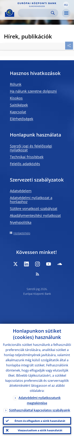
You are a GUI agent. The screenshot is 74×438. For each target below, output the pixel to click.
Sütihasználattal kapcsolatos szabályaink (39, 410)
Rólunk (15, 84)
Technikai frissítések (26, 156)
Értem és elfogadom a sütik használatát (40, 421)
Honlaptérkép (21, 233)
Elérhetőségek (21, 118)
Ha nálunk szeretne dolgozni (33, 91)
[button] (66, 4)
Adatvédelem (21, 190)
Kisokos (16, 98)
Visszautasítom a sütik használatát (40, 430)
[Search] (35, 12)
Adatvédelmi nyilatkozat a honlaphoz (31, 199)
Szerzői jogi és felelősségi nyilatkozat (31, 148)
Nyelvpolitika (20, 222)
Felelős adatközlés (25, 163)
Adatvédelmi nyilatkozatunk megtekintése (40, 400)
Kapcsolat (18, 112)
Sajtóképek (19, 105)
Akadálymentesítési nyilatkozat (35, 215)
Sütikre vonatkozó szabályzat (33, 208)
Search (53, 12)
